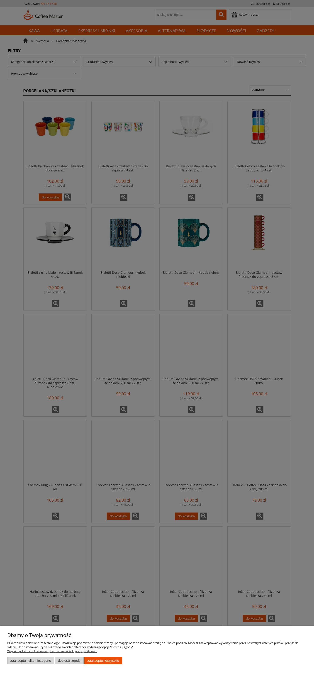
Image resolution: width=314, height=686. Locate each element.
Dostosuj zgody (69, 660)
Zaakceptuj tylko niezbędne (30, 660)
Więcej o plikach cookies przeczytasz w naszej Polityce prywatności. (52, 651)
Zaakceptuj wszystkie (103, 660)
